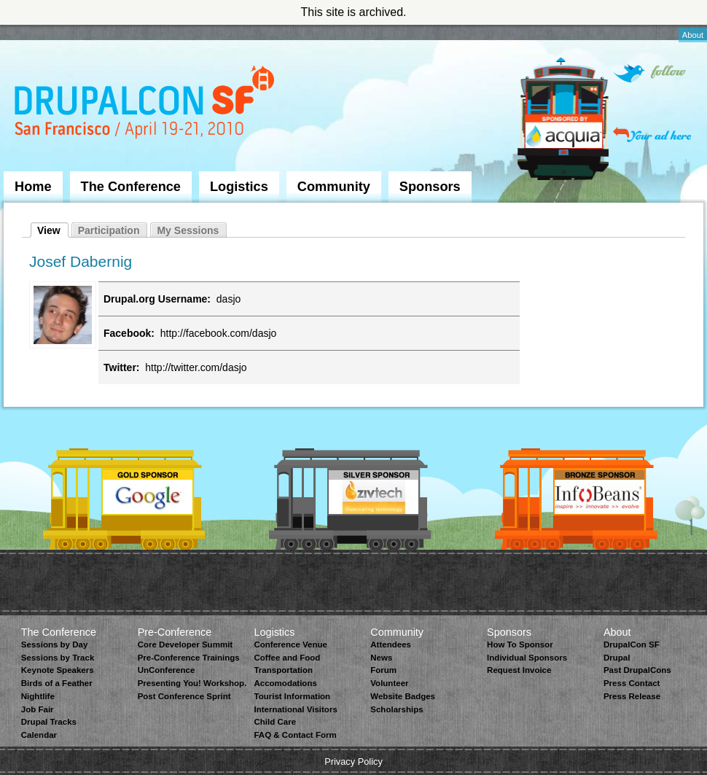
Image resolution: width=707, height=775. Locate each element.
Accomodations (285, 683)
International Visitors (295, 709)
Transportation (283, 670)
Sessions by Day (54, 644)
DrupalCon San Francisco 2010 (146, 105)
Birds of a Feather (57, 683)
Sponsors (430, 186)
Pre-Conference (175, 632)
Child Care (275, 721)
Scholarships (396, 709)
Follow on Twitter (649, 73)
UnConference (166, 670)
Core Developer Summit (185, 644)
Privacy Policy (353, 761)
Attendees (390, 644)
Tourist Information (292, 696)
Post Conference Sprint (184, 696)
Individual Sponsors (527, 657)
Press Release (632, 696)
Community (333, 186)
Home (33, 186)
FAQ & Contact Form (295, 735)
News (381, 657)
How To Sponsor (520, 644)
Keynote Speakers (57, 670)
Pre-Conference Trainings (189, 657)
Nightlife (38, 696)
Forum (383, 670)
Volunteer (389, 683)
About (692, 35)
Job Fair (37, 709)
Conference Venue (290, 644)
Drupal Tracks (49, 721)
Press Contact (632, 683)
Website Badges (402, 696)
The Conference (131, 186)
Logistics (239, 186)
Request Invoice (519, 670)
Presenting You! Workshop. (192, 683)
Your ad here (652, 134)
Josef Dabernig (80, 261)
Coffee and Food (287, 657)
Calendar (39, 735)
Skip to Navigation (33, 31)
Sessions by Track (58, 657)
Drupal (617, 657)
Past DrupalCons (637, 670)
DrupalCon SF (632, 644)
